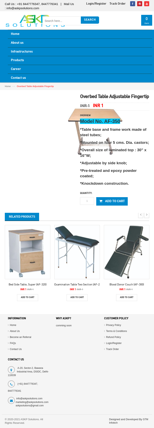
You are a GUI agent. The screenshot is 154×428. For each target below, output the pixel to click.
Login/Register (114, 343)
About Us (15, 331)
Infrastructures (22, 51)
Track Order (112, 349)
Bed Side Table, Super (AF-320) (28, 284)
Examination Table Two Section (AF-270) (78, 284)
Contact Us (16, 349)
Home (15, 34)
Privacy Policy (113, 325)
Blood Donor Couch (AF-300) (126, 284)
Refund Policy (113, 337)
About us (17, 43)
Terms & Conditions (116, 331)
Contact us (18, 78)
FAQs (13, 343)
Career (16, 69)
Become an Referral (20, 337)
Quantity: (86, 193)
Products (17, 60)
